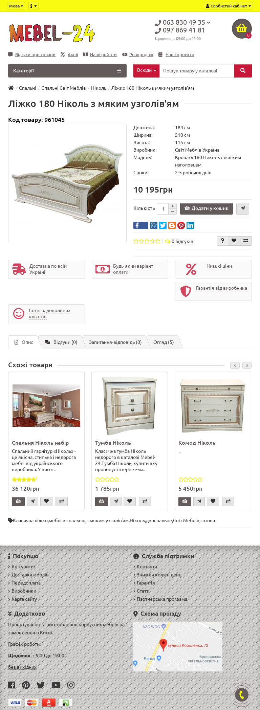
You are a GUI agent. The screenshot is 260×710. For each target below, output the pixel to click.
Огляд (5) (163, 342)
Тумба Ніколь (113, 443)
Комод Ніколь (197, 443)
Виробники (22, 591)
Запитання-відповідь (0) (115, 342)
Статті (141, 591)
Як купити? (22, 566)
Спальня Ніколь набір (40, 443)
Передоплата (24, 582)
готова (207, 520)
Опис (24, 342)
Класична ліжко (30, 520)
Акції (69, 54)
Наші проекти (176, 54)
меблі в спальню (67, 520)
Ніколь (137, 520)
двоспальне (159, 520)
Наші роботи (100, 54)
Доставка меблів (28, 574)
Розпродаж (137, 54)
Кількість (144, 208)
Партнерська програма (160, 599)
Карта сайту (22, 599)
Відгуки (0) (61, 342)
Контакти (145, 566)
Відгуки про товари (32, 54)
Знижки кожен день (157, 574)
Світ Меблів (186, 520)
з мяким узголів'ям (107, 520)
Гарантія (144, 582)
